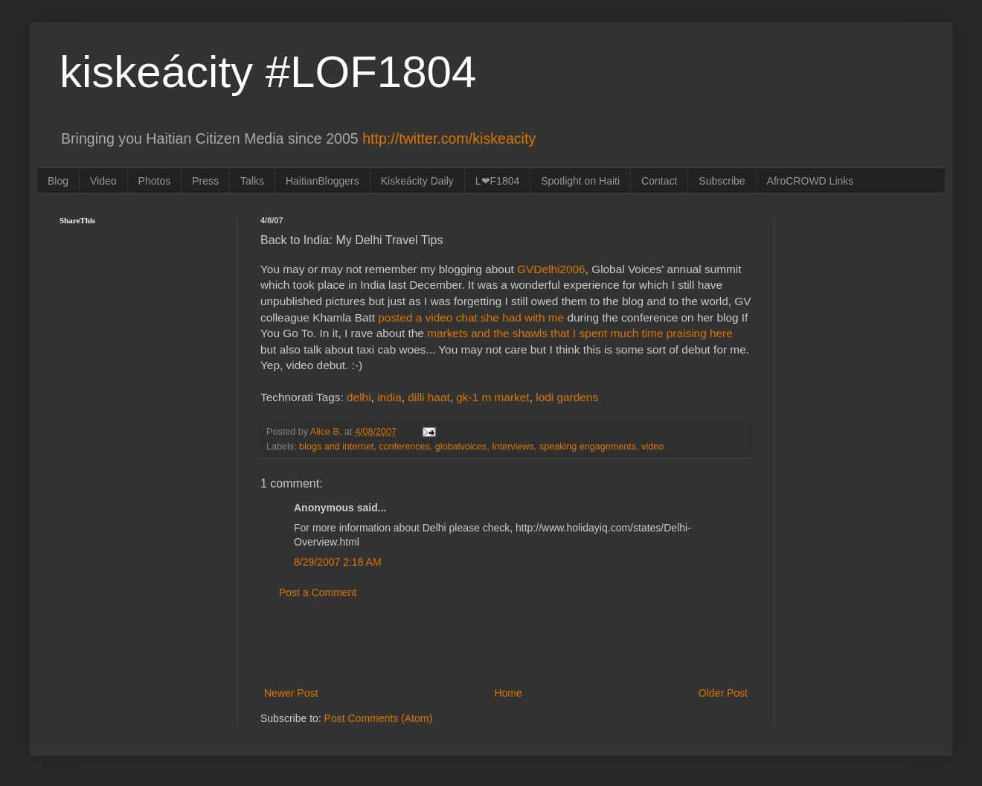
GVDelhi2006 (551, 269)
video (652, 446)
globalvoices (461, 446)
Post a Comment (317, 592)
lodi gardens (567, 397)
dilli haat (428, 397)
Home (508, 693)
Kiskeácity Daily (417, 181)
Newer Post (291, 693)
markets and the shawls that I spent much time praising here (580, 333)
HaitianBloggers (322, 181)
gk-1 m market (492, 397)
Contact (659, 181)
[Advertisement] (506, 643)
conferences (404, 446)
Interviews (513, 446)
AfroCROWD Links (810, 181)
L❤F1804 (497, 181)
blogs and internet (336, 446)
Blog (58, 181)
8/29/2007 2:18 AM (338, 562)
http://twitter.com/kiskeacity (449, 138)
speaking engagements (587, 446)
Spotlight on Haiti (580, 181)
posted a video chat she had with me (471, 317)
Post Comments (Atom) (378, 718)
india (389, 397)
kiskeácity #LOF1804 (268, 72)
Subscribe (722, 181)
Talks (252, 181)
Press (205, 181)
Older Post (723, 693)
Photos (154, 181)
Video (103, 181)
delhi (359, 397)
